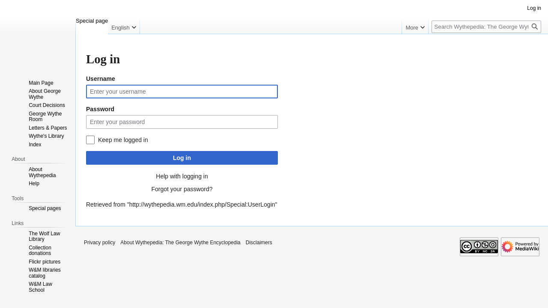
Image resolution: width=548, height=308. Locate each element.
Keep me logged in (123, 139)
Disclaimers (259, 243)
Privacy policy (99, 243)
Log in (182, 157)
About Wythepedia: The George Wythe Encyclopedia (180, 243)
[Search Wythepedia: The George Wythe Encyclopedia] (486, 27)
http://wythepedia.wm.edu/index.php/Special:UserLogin (202, 204)
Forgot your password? (181, 189)
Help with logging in (182, 176)
